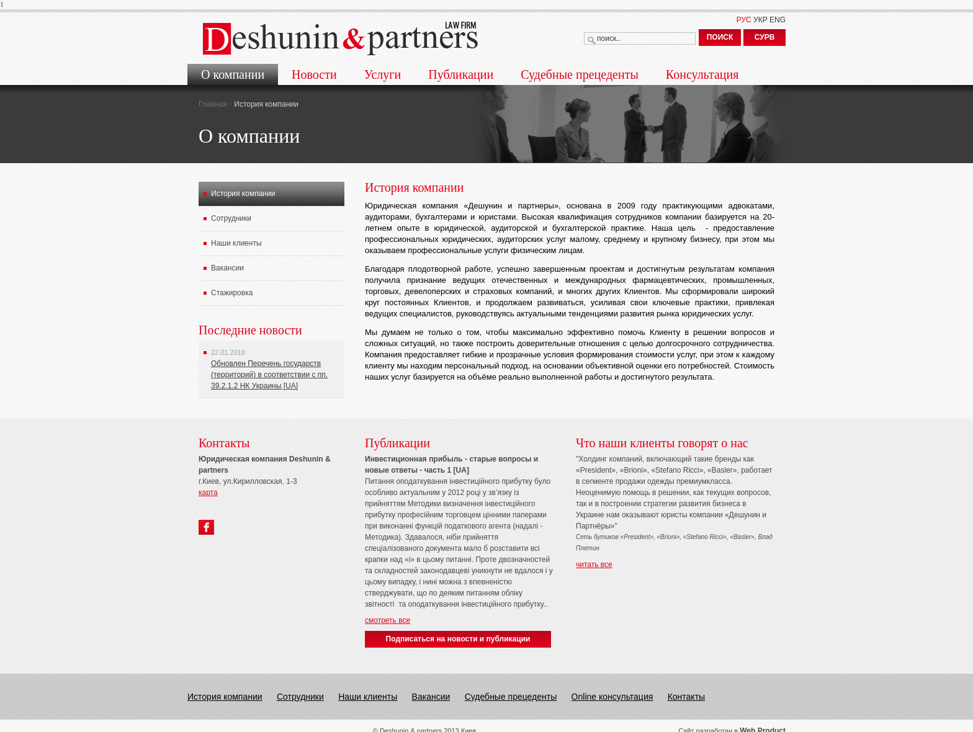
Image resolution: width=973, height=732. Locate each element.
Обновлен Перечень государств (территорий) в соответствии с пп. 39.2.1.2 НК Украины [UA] (269, 374)
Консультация (702, 74)
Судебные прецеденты (580, 74)
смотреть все (387, 620)
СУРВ (765, 37)
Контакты (686, 697)
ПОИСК (720, 37)
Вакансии (227, 268)
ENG (777, 20)
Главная (213, 104)
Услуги (382, 74)
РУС (744, 20)
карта (208, 492)
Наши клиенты (236, 243)
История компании (243, 193)
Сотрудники (231, 218)
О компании (232, 74)
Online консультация (612, 697)
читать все (594, 564)
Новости (314, 74)
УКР (760, 20)
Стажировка (232, 292)
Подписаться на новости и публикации (458, 639)
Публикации (460, 74)
